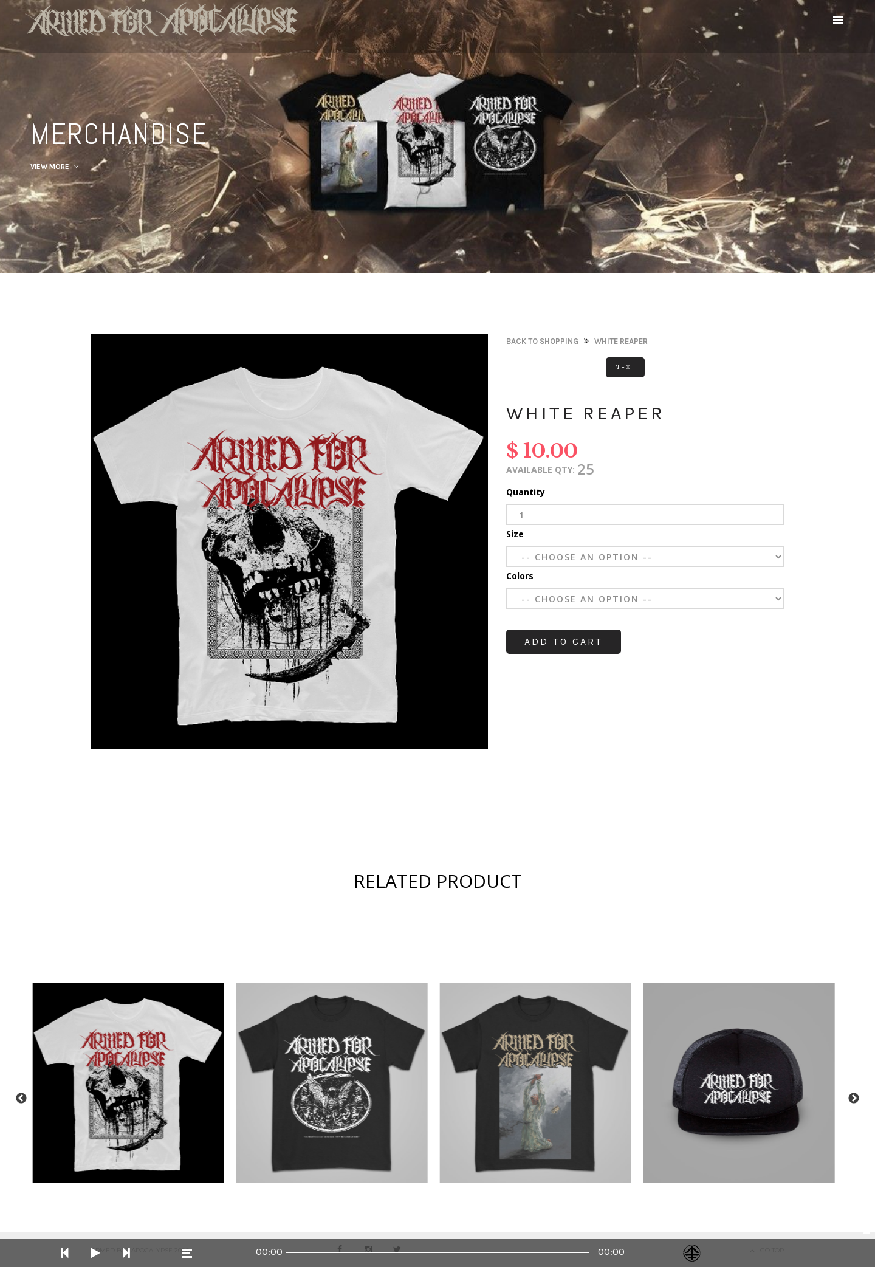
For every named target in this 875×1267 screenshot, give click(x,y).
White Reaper (621, 341)
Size (515, 534)
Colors (520, 576)
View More (54, 166)
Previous (21, 1099)
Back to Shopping (542, 341)
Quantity (525, 492)
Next (625, 367)
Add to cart (563, 641)
